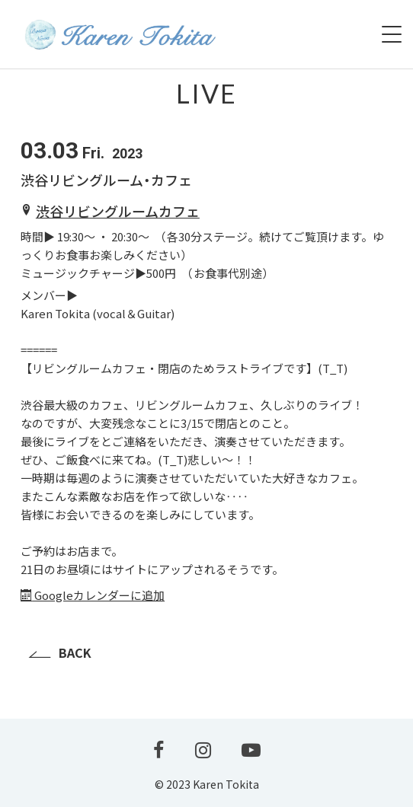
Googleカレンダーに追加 (93, 595)
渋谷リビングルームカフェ (118, 211)
